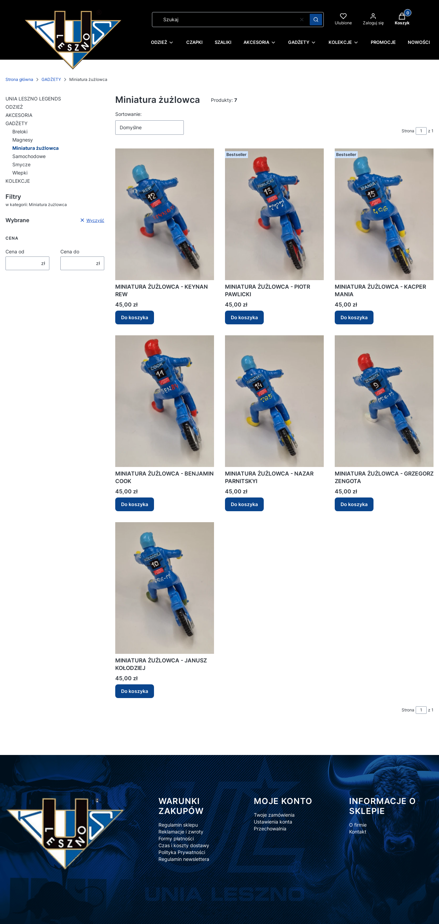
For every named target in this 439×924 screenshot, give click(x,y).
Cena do (69, 251)
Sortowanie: (128, 114)
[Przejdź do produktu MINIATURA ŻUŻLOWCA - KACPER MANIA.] (384, 214)
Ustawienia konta (273, 822)
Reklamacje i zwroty (180, 832)
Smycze (21, 164)
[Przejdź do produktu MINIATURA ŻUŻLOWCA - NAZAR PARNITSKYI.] (274, 401)
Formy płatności (176, 838)
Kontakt (357, 832)
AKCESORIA (18, 115)
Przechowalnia (270, 828)
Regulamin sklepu (178, 825)
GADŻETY (51, 79)
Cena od (14, 251)
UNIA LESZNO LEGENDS (33, 98)
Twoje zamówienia (274, 815)
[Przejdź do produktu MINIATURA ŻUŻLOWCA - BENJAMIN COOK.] (164, 401)
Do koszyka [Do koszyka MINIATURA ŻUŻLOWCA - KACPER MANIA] (354, 317)
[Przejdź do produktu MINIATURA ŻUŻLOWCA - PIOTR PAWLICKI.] (274, 214)
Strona (408, 130)
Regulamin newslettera (183, 859)
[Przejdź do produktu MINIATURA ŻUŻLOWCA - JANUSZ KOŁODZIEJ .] (164, 588)
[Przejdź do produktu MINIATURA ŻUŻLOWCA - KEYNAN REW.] (164, 214)
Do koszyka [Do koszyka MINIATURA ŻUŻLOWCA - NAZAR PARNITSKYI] (244, 504)
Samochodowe (29, 156)
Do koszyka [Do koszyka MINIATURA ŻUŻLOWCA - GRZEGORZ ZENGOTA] (354, 504)
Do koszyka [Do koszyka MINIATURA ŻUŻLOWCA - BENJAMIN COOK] (134, 504)
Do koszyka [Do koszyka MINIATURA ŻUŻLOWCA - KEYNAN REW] (134, 317)
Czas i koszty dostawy (183, 845)
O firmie (358, 825)
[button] (316, 19)
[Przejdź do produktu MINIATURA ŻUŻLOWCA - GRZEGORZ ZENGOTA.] (384, 401)
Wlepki (19, 173)
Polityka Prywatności (181, 852)
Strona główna (19, 79)
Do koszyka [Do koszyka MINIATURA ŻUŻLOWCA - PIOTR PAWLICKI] (244, 317)
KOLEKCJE (17, 181)
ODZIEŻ (14, 107)
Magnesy (22, 140)
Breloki (19, 131)
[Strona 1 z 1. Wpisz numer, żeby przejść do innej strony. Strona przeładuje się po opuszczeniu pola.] (421, 131)
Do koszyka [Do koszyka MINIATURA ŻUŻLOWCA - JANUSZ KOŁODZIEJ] (134, 691)
